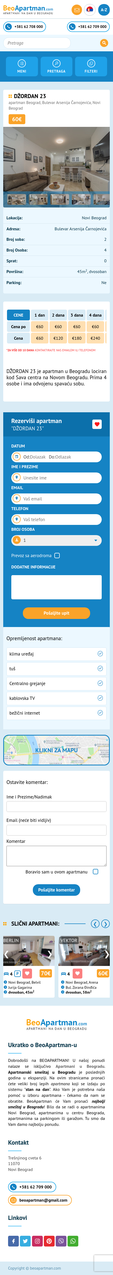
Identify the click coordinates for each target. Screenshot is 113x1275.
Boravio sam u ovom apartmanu (56, 872)
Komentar (15, 841)
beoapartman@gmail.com (38, 1200)
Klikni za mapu (56, 750)
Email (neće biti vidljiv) (28, 820)
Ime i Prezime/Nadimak (29, 797)
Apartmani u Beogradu (80, 1066)
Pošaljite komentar (56, 890)
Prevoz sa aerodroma (31, 555)
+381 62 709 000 (31, 1187)
